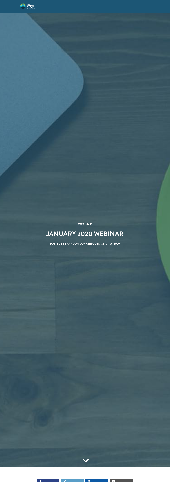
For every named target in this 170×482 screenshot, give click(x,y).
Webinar (85, 224)
